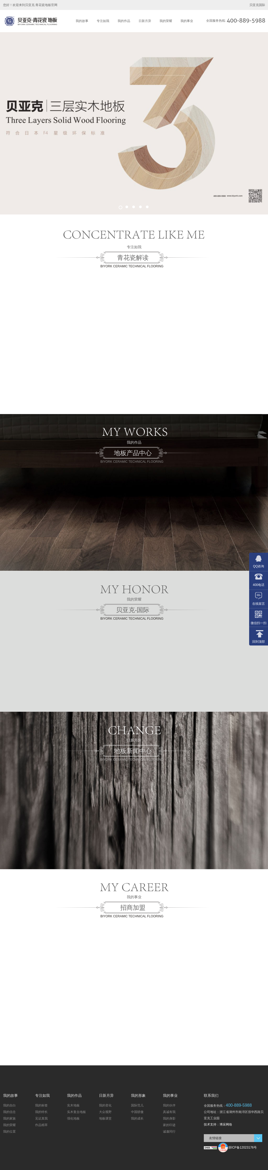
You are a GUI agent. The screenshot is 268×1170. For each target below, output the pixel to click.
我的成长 (137, 1118)
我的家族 (9, 1118)
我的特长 (41, 1112)
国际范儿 (137, 1105)
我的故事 (82, 21)
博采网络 (226, 1124)
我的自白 (9, 1105)
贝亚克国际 (257, 5)
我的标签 (41, 1105)
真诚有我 (169, 1112)
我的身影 (169, 1118)
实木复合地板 (76, 1112)
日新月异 (145, 21)
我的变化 (105, 1105)
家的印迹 (169, 1125)
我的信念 (9, 1112)
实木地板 (73, 1105)
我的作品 (124, 21)
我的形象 (138, 1095)
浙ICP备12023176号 (242, 1147)
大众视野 (105, 1112)
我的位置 (9, 1131)
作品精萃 (41, 1125)
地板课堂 (105, 1118)
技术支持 (210, 1124)
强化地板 (73, 1118)
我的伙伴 (169, 1105)
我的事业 (187, 21)
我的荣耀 (166, 21)
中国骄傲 (137, 1112)
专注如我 (103, 21)
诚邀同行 (169, 1131)
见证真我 (41, 1118)
